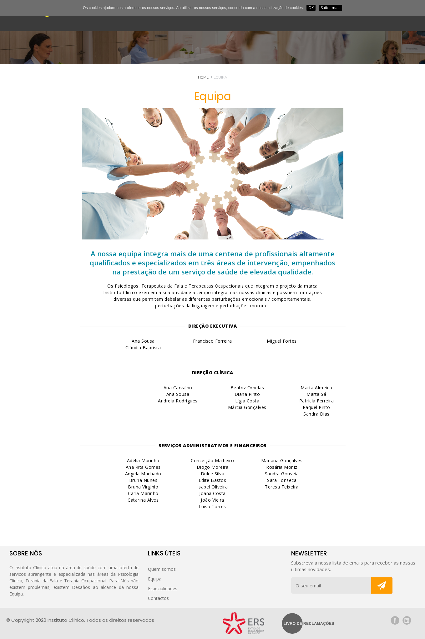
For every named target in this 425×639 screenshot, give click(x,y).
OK (311, 7)
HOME (203, 77)
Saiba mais (330, 7)
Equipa (219, 77)
